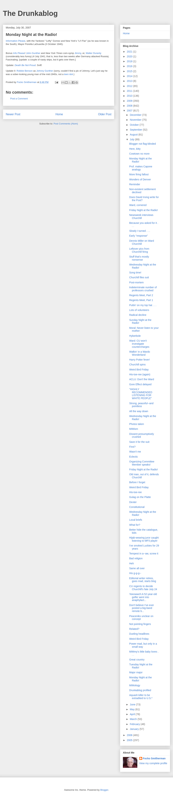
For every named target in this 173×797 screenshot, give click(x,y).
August (134, 134)
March (133, 719)
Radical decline (137, 314)
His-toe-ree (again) (139, 374)
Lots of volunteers (139, 310)
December (136, 114)
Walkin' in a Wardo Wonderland (139, 353)
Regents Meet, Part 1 (141, 300)
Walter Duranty (93, 53)
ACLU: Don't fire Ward (141, 379)
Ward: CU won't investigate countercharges (139, 343)
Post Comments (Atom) (66, 123)
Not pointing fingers (140, 624)
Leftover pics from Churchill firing (139, 250)
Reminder (134, 184)
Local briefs (135, 519)
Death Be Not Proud (25, 65)
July (132, 139)
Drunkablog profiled (140, 690)
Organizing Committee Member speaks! (141, 463)
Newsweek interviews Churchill (141, 216)
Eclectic (133, 456)
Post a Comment (19, 98)
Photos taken (136, 424)
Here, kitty (135, 148)
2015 (130, 71)
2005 (130, 740)
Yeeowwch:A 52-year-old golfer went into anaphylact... (143, 597)
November (136, 119)
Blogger (104, 790)
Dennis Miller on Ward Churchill (141, 242)
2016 (130, 66)
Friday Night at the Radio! (143, 210)
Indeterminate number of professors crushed (143, 289)
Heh (131, 563)
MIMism (133, 428)
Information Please (15, 40)
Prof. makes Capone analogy (140, 168)
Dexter (133, 502)
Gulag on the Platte (140, 497)
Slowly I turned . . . (139, 230)
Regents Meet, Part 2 (141, 295)
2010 (130, 95)
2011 (130, 90)
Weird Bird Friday (139, 369)
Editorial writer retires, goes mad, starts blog (142, 580)
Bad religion (136, 558)
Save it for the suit (139, 441)
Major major (136, 672)
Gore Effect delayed (140, 384)
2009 (130, 100)
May (132, 709)
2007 (130, 110)
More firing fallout (138, 174)
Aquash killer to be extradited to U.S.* (140, 697)
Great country (137, 659)
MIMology (134, 685)
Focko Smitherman (154, 758)
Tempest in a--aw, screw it (143, 553)
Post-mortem (136, 282)
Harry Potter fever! (139, 359)
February (135, 724)
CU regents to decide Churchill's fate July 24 (143, 588)
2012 (130, 86)
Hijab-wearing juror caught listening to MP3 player (144, 539)
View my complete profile (153, 763)
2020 (130, 56)
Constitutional (137, 507)
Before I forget (137, 482)
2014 (130, 76)
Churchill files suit (139, 277)
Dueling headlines (139, 633)
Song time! (135, 272)
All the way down (138, 411)
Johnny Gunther (44, 70)
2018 (130, 61)
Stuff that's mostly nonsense (139, 258)
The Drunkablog (30, 13)
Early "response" (138, 235)
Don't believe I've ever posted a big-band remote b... (141, 608)
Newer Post (13, 114)
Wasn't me (135, 451)
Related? (134, 628)
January (134, 729)
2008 (130, 105)
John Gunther (33, 53)
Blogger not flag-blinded (142, 143)
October (134, 124)
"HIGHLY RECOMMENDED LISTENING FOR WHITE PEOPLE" (140, 394)
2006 (130, 735)
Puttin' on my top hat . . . (142, 305)
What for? (134, 524)
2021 (130, 51)
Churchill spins (137, 364)
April (133, 714)
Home (59, 114)
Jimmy (78, 53)
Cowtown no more (139, 153)
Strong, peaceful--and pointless (141, 405)
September (136, 129)
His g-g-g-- (135, 573)
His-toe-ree (135, 492)
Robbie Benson (25, 70)
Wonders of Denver (140, 179)
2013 (130, 81)
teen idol (68, 74)
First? (132, 446)
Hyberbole (135, 335)
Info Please (19, 53)
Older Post (104, 114)
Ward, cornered (138, 205)
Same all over (137, 568)
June (133, 704)
